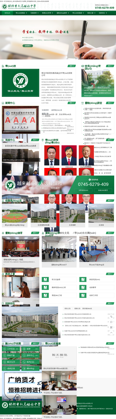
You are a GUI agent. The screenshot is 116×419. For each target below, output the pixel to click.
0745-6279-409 (111, 316)
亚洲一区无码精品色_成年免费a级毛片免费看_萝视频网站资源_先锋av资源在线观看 (24, 1)
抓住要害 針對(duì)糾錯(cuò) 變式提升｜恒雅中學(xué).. (98, 113)
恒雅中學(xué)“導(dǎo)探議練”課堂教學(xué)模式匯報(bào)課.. (97, 130)
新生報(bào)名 (87, 308)
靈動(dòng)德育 (62, 13)
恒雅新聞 (34, 13)
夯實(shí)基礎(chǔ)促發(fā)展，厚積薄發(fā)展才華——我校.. (97, 109)
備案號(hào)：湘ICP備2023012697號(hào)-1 (92, 408)
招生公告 (68, 308)
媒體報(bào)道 (56, 110)
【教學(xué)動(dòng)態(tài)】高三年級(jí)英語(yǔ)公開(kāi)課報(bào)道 (97, 122)
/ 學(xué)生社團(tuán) (84, 233)
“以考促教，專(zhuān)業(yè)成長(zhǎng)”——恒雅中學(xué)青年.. (97, 134)
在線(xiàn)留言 (103, 190)
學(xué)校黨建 (77, 13)
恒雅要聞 (45, 110)
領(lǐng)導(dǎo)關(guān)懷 (13, 17)
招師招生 (102, 13)
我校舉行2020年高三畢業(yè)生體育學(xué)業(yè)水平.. (97, 118)
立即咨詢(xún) (83, 190)
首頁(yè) (7, 13)
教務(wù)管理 (46, 13)
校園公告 (45, 113)
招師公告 (77, 308)
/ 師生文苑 (63, 233)
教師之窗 (90, 13)
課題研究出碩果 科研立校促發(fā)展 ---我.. (96, 126)
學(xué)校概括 (20, 13)
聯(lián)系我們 (32, 17)
